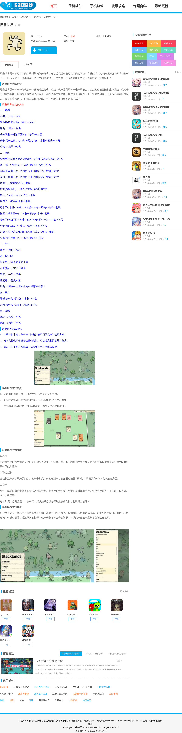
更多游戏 (124, 591)
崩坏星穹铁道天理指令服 (156, 79)
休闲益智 (168, 43)
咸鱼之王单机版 (151, 163)
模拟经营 (139, 63)
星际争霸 (113, 694)
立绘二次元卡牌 (59, 694)
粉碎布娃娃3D (150, 121)
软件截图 (27, 64)
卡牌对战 (36, 17)
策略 (21, 700)
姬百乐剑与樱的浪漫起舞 (156, 205)
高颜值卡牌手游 (80, 694)
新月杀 (146, 177)
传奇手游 (139, 56)
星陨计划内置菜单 (152, 191)
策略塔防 (154, 50)
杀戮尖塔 (59, 700)
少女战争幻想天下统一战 (156, 219)
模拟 (2, 700)
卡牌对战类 (98, 694)
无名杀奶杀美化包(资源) (156, 93)
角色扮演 (139, 43)
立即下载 (39, 50)
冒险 (31, 700)
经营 (12, 700)
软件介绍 (9, 65)
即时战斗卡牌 (6, 694)
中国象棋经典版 (151, 149)
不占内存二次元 (41, 687)
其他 (152, 56)
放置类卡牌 (23, 694)
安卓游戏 (24, 17)
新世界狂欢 (44, 700)
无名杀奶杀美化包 (152, 135)
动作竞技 (154, 43)
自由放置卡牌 (103, 687)
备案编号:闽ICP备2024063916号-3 (90, 731)
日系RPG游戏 (61, 687)
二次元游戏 (165, 56)
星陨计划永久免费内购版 (156, 107)
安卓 (72, 36)
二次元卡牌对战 (21, 687)
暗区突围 (87, 700)
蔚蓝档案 (4, 687)
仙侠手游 (139, 50)
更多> (119, 661)
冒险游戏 (154, 63)
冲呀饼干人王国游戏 (82, 687)
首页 (14, 17)
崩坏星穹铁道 (40, 694)
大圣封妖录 (149, 233)
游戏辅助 (168, 63)
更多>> (178, 72)
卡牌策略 (73, 700)
